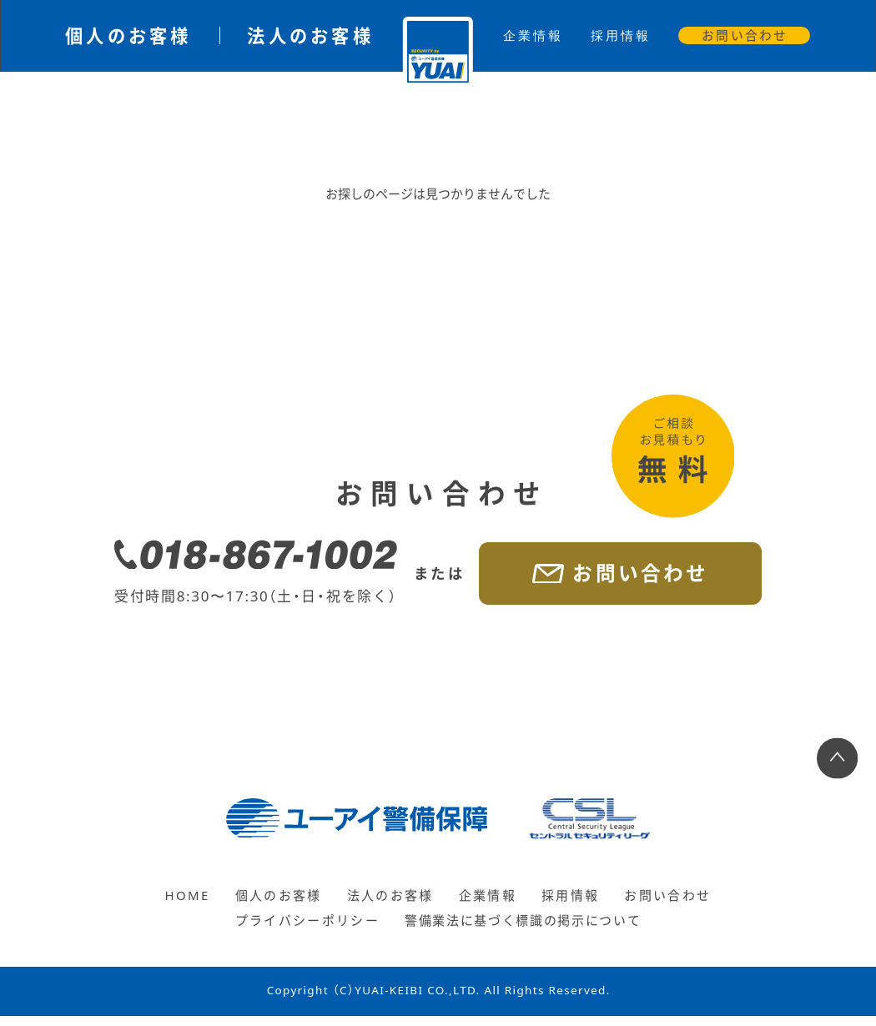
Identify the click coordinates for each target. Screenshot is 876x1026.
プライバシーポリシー (298, 930)
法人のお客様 (310, 35)
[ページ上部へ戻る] (837, 768)
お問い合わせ (745, 35)
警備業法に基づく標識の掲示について (525, 930)
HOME (180, 905)
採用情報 (621, 35)
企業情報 (533, 35)
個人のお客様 (128, 35)
